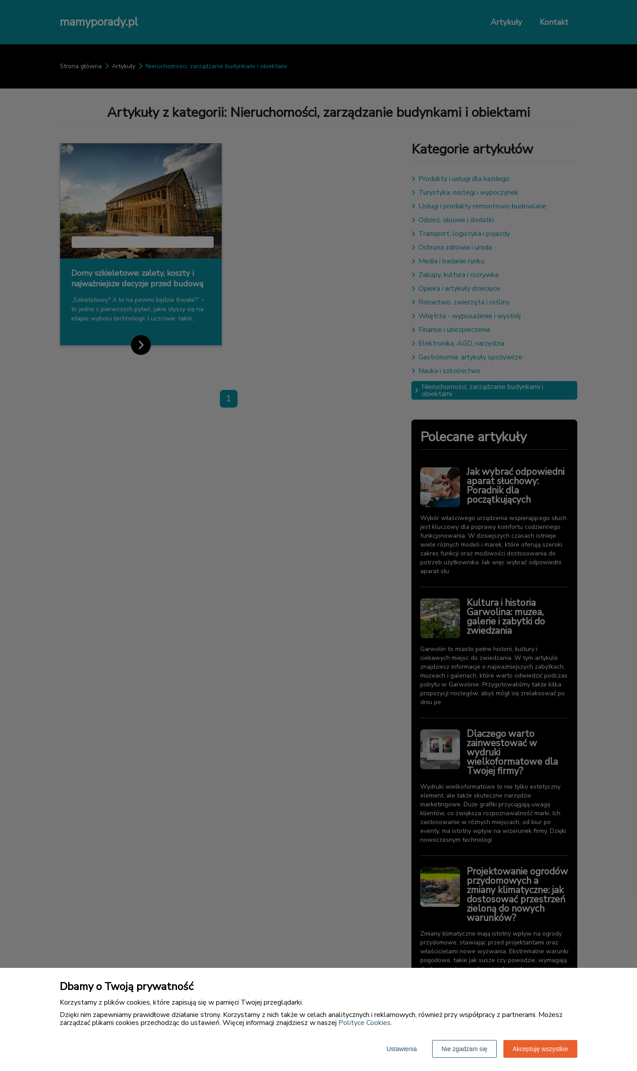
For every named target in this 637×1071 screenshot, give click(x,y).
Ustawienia (402, 1048)
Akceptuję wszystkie (540, 1048)
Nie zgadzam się (464, 1048)
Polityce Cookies (364, 1023)
